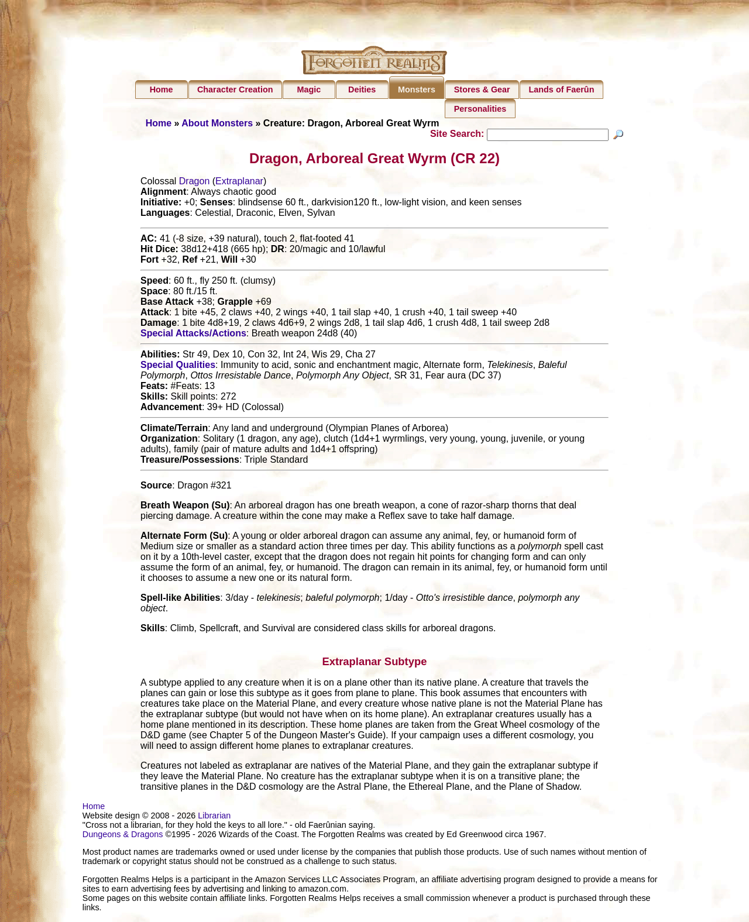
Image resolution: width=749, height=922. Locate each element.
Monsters (416, 89)
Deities (362, 89)
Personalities (480, 108)
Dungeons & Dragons (123, 836)
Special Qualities (177, 366)
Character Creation (235, 89)
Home (161, 89)
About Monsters (217, 123)
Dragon (194, 183)
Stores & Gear (482, 89)
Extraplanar (239, 183)
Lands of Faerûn (562, 89)
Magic (309, 89)
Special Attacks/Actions (193, 335)
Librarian (214, 817)
